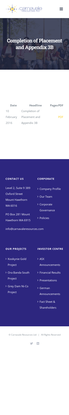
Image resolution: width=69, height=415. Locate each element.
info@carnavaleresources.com (25, 229)
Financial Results (50, 272)
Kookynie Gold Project (17, 262)
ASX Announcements (50, 262)
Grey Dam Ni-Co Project (18, 289)
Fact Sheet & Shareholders (48, 304)
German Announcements (50, 291)
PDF (60, 117)
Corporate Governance (47, 207)
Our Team (46, 196)
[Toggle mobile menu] (61, 9)
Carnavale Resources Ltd (23, 334)
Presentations (48, 280)
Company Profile (50, 189)
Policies (44, 218)
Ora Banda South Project (18, 275)
